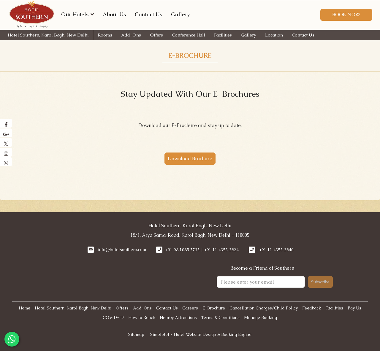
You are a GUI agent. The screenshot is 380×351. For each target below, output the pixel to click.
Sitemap (136, 334)
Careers (190, 308)
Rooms (105, 35)
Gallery (180, 14)
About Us (114, 14)
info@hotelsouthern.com (122, 249)
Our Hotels (77, 14)
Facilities (223, 35)
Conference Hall (188, 35)
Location (274, 35)
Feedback (311, 308)
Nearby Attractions (178, 317)
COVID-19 (113, 317)
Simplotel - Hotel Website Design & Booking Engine (200, 334)
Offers (156, 35)
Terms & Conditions (220, 317)
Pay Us (354, 308)
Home (24, 308)
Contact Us (148, 14)
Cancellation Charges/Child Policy (263, 308)
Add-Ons (131, 35)
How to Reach (141, 317)
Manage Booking (260, 317)
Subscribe (320, 282)
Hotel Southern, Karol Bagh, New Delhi (48, 35)
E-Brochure (190, 55)
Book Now (346, 15)
